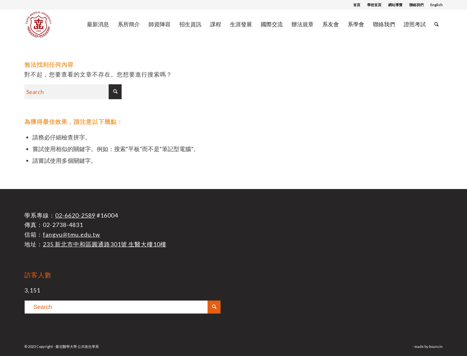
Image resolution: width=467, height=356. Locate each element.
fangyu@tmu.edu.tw (71, 234)
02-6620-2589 (75, 215)
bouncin (436, 346)
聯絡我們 (416, 5)
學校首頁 (374, 5)
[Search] (436, 24)
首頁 (356, 5)
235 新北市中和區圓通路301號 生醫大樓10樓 (104, 244)
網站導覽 (395, 5)
